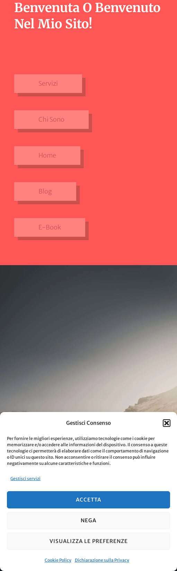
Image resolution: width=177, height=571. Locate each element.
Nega (88, 520)
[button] (166, 423)
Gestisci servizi (25, 478)
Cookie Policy (58, 560)
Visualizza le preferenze (89, 541)
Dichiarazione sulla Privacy (102, 560)
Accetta (88, 499)
